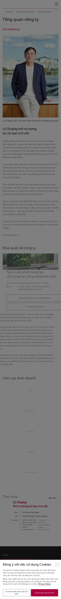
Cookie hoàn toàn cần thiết (44, 593)
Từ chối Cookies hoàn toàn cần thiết (16, 592)
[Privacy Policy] (44, 584)
